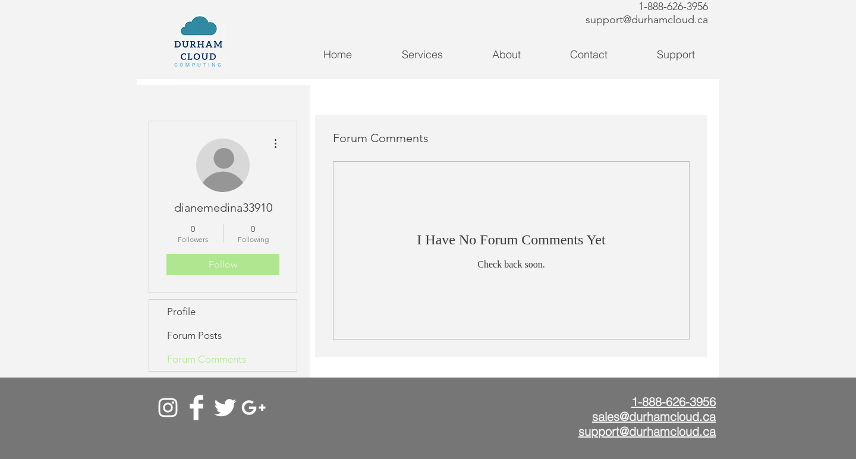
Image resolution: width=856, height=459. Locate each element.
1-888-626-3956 (673, 6)
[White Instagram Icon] (168, 407)
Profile (181, 311)
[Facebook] (196, 407)
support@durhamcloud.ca (647, 19)
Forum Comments (206, 359)
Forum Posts (194, 335)
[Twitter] (225, 407)
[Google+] (253, 407)
